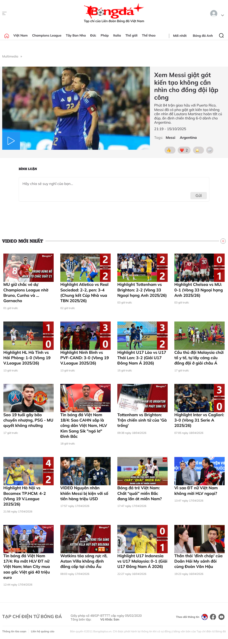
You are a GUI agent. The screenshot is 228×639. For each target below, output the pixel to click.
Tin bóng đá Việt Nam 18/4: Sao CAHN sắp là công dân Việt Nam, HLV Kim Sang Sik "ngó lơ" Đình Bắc (83, 425)
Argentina (188, 137)
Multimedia (10, 56)
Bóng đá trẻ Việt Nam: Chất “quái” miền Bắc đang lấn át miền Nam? (139, 493)
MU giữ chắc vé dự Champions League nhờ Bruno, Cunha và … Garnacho (25, 292)
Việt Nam (20, 35)
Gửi (198, 195)
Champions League (46, 35)
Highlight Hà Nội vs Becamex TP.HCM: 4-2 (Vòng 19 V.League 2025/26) (24, 496)
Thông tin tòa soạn (14, 631)
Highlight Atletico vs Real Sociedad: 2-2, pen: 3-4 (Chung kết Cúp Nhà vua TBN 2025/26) (84, 292)
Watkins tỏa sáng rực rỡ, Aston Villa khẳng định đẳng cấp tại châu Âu (83, 561)
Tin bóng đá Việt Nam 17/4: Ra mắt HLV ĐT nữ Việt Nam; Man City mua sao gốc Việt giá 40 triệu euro (26, 566)
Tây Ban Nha (76, 35)
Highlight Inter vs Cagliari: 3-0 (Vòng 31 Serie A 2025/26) (199, 420)
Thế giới (131, 35)
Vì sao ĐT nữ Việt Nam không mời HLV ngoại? (196, 490)
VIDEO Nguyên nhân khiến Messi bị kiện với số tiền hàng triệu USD (84, 493)
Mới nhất (180, 36)
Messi (170, 137)
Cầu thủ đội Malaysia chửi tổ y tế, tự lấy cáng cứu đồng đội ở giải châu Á (199, 358)
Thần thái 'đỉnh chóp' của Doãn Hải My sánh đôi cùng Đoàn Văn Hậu (198, 561)
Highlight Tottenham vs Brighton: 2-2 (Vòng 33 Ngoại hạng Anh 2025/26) (142, 290)
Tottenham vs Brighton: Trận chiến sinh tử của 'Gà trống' (142, 420)
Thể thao (149, 35)
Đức (93, 35)
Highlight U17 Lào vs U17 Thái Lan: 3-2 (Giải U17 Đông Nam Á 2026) (141, 358)
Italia (117, 35)
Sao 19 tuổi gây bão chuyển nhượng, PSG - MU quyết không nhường (28, 420)
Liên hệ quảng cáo (42, 631)
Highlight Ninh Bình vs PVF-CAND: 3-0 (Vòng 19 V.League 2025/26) (84, 358)
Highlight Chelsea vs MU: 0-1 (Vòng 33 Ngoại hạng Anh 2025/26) (198, 290)
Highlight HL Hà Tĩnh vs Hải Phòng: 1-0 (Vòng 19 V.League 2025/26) (27, 358)
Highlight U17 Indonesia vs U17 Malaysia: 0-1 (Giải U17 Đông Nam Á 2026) (142, 561)
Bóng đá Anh (203, 36)
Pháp (105, 35)
